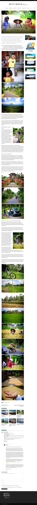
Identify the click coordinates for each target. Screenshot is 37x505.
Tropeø (8, 402)
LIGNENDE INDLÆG (4, 408)
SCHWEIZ (18, 414)
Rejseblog (6, 402)
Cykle (4, 402)
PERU (2, 414)
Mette (3, 32)
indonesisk (2, 115)
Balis (4, 120)
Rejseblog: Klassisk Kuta (4, 405)
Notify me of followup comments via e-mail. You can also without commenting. (11, 487)
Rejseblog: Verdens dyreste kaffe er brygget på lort (19, 405)
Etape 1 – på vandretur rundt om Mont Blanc (4, 425)
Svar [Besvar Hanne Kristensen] (4, 442)
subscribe (16, 487)
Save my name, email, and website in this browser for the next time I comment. (10, 485)
